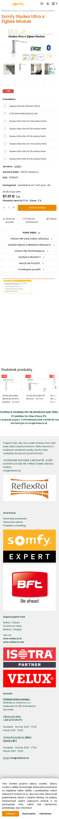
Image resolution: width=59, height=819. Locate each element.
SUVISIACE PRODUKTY (29, 257)
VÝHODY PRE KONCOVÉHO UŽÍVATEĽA (29, 238)
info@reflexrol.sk (37, 423)
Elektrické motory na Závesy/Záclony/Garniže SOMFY (27, 10)
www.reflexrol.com (13, 642)
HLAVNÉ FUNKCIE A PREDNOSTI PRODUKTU (29, 244)
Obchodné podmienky (15, 518)
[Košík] (55, 3)
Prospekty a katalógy (14, 525)
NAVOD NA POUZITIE (29, 263)
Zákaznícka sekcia (13, 522)
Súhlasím (10, 813)
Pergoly (18, 629)
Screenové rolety (12, 626)
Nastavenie (28, 813)
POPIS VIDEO (29, 232)
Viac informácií (24, 807)
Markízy (7, 629)
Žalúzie (16, 622)
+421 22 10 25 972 (12, 720)
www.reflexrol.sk (12, 638)
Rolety (6, 622)
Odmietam (45, 813)
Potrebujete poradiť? (29, 269)
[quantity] (9, 207)
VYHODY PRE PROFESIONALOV (29, 251)
